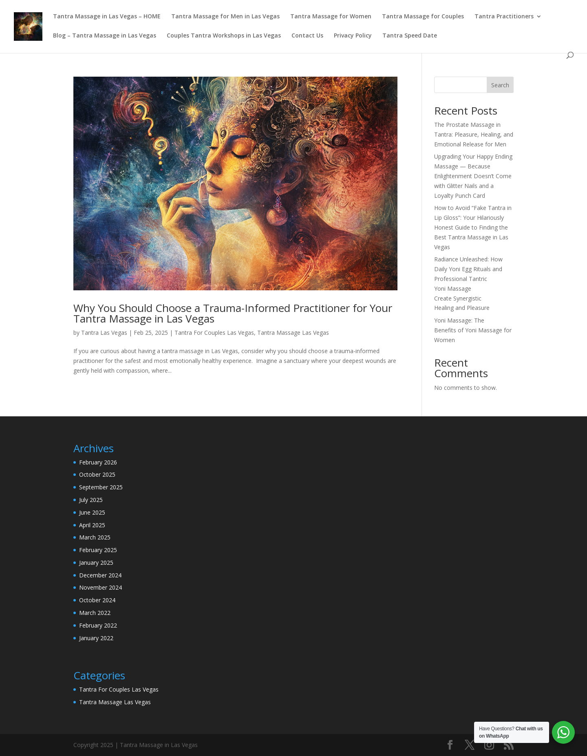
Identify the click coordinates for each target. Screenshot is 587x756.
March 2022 (94, 613)
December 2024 (100, 575)
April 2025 (92, 525)
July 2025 (91, 500)
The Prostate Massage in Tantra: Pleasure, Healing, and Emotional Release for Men (473, 134)
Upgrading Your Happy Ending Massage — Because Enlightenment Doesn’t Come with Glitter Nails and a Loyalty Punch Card (473, 176)
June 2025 (92, 512)
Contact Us (307, 36)
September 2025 (101, 487)
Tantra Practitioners (504, 16)
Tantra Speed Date (409, 36)
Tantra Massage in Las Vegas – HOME (107, 16)
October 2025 (97, 474)
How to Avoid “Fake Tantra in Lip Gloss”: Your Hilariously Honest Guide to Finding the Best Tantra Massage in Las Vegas (473, 227)
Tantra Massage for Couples (423, 16)
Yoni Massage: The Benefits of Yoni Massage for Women (473, 330)
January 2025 (96, 562)
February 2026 (98, 462)
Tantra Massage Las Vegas (293, 332)
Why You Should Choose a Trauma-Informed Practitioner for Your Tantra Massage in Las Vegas (232, 313)
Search (500, 85)
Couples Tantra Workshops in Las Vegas (224, 36)
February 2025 (98, 550)
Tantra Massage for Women (330, 16)
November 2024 (100, 587)
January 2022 (96, 638)
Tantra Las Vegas (104, 332)
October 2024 (97, 600)
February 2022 (98, 625)
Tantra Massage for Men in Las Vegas (225, 16)
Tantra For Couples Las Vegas (214, 332)
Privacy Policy (353, 36)
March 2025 (94, 537)
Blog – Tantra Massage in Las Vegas (104, 36)
